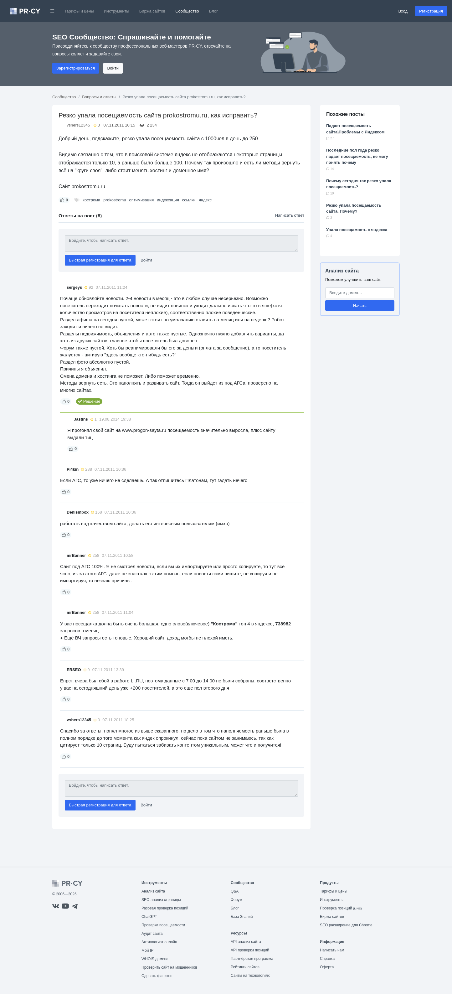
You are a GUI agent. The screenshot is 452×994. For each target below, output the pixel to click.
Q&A (235, 891)
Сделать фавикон (156, 976)
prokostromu (114, 200)
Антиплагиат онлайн (159, 942)
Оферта (327, 967)
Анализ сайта (342, 270)
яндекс (205, 200)
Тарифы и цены (79, 11)
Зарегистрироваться (75, 68)
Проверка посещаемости (163, 925)
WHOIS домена (154, 959)
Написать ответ (289, 215)
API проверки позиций (250, 950)
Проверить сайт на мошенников (169, 967)
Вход (403, 11)
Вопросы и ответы (99, 97)
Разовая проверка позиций (164, 908)
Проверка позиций (341, 908)
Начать (360, 305)
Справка (327, 958)
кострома (91, 200)
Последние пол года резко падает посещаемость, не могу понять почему (357, 156)
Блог (213, 11)
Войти (113, 68)
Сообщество (187, 11)
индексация (168, 200)
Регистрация (431, 11)
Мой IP (147, 950)
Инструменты (116, 11)
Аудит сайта (151, 933)
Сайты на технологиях (250, 975)
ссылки (189, 200)
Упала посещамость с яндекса (356, 229)
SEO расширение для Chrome (346, 925)
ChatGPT (149, 916)
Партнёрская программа (252, 958)
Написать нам (332, 950)
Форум (236, 900)
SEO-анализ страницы (161, 900)
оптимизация (141, 200)
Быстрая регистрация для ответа (100, 260)
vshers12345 (78, 125)
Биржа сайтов (152, 11)
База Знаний (242, 916)
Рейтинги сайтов (245, 967)
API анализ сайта (246, 942)
